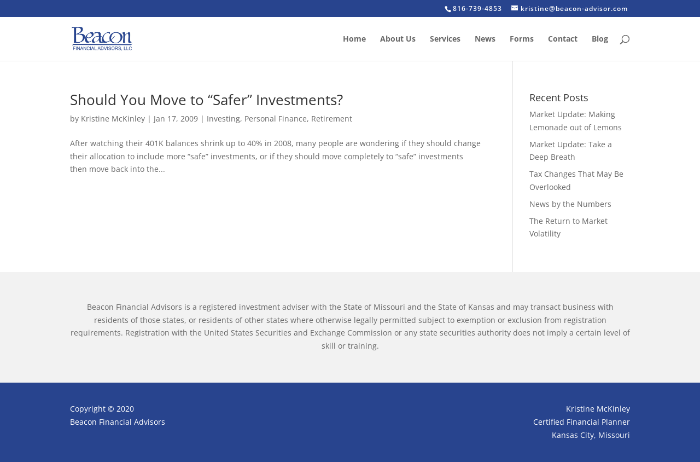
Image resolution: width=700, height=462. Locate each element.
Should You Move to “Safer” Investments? (206, 99)
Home (354, 39)
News (485, 39)
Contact (563, 39)
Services (445, 39)
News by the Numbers (570, 204)
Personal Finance (275, 118)
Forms (522, 39)
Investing (223, 118)
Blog (600, 39)
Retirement (331, 118)
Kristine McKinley (113, 118)
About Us (398, 39)
